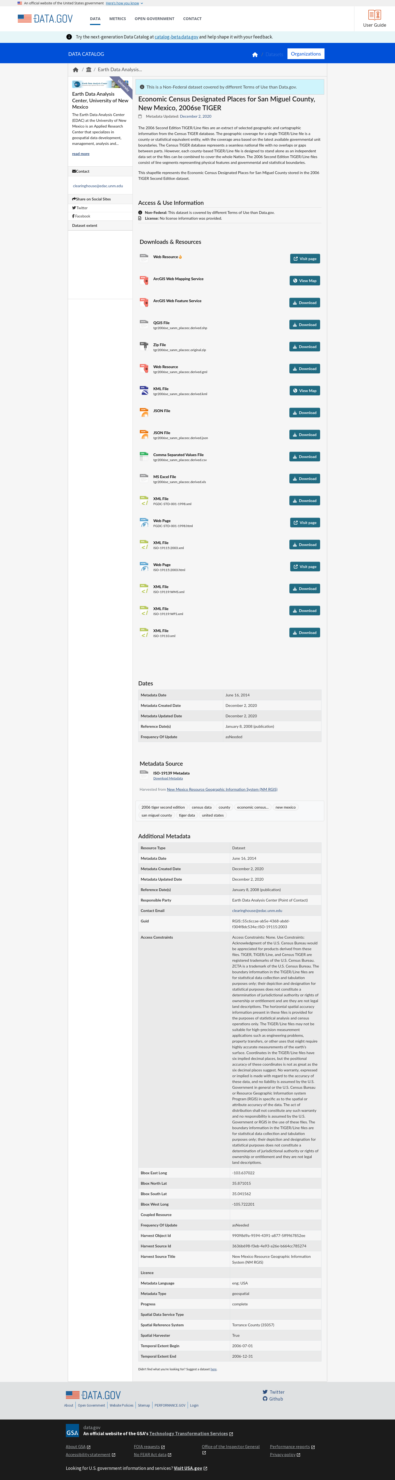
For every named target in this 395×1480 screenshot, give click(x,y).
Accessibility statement (88, 1454)
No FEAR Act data (150, 1454)
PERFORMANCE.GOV (170, 1405)
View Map (305, 280)
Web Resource (166, 256)
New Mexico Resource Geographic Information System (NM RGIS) (222, 789)
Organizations (306, 54)
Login (194, 1405)
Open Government (91, 1405)
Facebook (81, 216)
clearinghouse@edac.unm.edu (98, 185)
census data (201, 807)
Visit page (305, 258)
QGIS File (161, 322)
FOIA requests (147, 1446)
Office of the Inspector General (231, 1446)
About (68, 1405)
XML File (160, 498)
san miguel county (157, 815)
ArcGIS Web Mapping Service (178, 278)
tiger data (187, 815)
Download (305, 302)
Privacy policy (282, 1454)
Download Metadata (168, 778)
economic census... (253, 807)
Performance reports (290, 1446)
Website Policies (121, 1405)
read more (80, 153)
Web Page (162, 520)
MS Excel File (164, 476)
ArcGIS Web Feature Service (177, 300)
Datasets (274, 54)
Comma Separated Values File (178, 454)
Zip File (159, 344)
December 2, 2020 (195, 116)
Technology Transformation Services (188, 1434)
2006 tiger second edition (163, 807)
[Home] (45, 18)
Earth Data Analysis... (120, 69)
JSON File (161, 410)
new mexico (286, 807)
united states (213, 815)
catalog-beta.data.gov (176, 37)
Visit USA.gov (188, 1468)
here (214, 1369)
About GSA (76, 1446)
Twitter (80, 208)
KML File (161, 388)
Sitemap (144, 1405)
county (224, 807)
